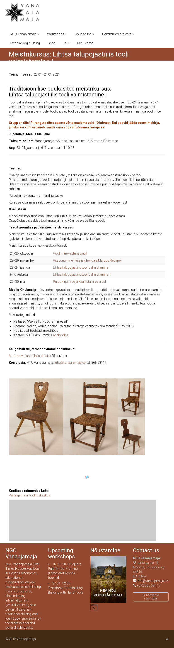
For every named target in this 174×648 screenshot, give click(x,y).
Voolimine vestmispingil (70, 253)
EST (66, 43)
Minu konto (85, 43)
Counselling (84, 34)
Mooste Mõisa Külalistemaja (29, 356)
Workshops (57, 34)
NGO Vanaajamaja (24, 34)
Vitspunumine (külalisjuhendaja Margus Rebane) (87, 260)
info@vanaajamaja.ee (69, 362)
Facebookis (59, 335)
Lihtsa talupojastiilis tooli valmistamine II (81, 274)
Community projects (118, 34)
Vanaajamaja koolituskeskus (29, 495)
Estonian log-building (25, 43)
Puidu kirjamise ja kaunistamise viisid (79, 281)
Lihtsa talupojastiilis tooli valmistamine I (81, 267)
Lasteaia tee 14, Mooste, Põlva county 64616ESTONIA (148, 567)
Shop (52, 43)
